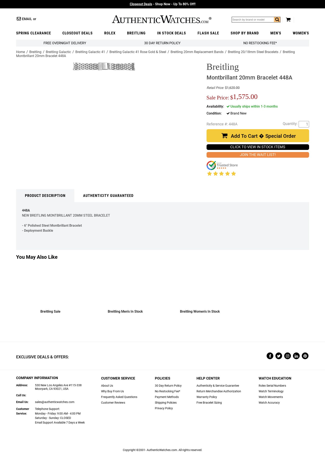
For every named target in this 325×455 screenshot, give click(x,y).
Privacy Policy (164, 408)
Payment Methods (167, 397)
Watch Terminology (271, 391)
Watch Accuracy (269, 402)
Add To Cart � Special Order (263, 136)
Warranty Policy (207, 397)
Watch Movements (271, 397)
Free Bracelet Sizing (209, 402)
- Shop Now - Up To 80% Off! (162, 4)
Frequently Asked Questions (119, 397)
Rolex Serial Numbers (272, 385)
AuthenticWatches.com (161, 19)
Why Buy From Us (112, 391)
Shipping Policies (166, 402)
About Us (107, 385)
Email (27, 19)
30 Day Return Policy (168, 385)
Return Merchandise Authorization (219, 391)
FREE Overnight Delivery (65, 43)
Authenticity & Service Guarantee (218, 385)
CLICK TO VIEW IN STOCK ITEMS (257, 147)
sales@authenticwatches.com (54, 402)
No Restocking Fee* (260, 43)
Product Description (45, 196)
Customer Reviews (113, 402)
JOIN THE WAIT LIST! (258, 155)
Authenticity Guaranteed (108, 196)
